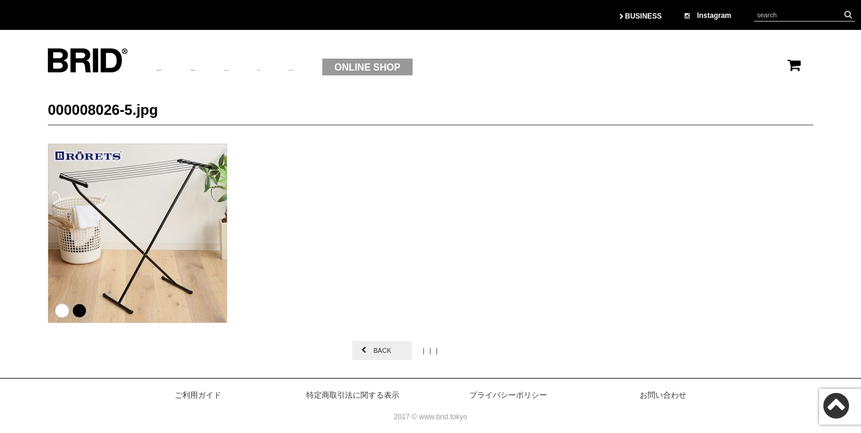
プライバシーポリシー (508, 395)
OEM (371, 67)
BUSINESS (640, 16)
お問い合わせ (663, 395)
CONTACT (431, 67)
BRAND (318, 67)
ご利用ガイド (198, 395)
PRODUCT (252, 67)
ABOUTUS (179, 67)
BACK (382, 350)
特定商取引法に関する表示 (352, 395)
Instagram (708, 15)
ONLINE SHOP (524, 67)
